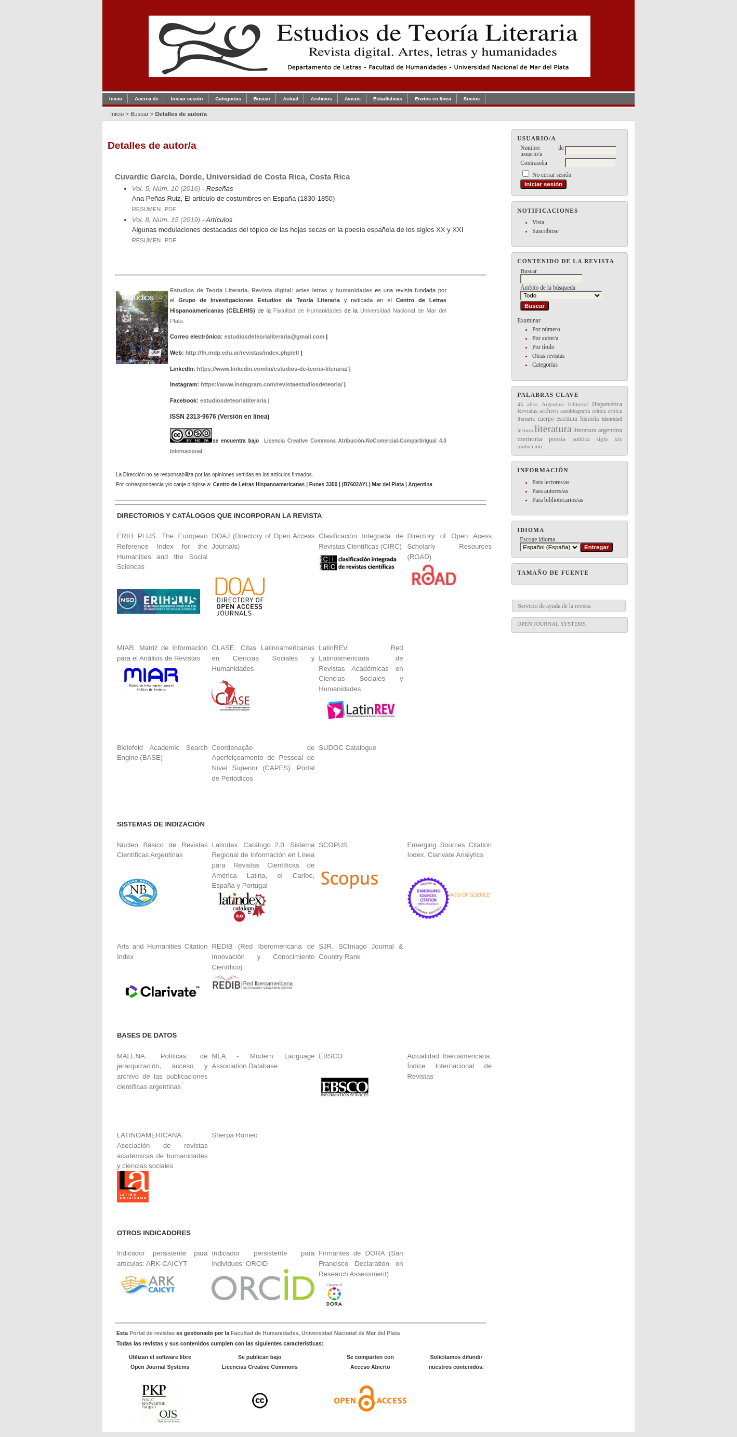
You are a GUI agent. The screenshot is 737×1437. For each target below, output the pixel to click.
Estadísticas (387, 98)
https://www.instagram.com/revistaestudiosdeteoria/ (272, 384)
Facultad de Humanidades (307, 310)
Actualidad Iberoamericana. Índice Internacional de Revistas (449, 1066)
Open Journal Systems (551, 623)
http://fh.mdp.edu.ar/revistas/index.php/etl (242, 352)
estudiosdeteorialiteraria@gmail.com (274, 336)
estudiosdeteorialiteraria (233, 400)
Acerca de (147, 98)
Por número (546, 329)
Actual (290, 98)
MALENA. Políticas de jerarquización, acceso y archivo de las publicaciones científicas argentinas (162, 1071)
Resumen (146, 209)
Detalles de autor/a (180, 114)
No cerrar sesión (551, 175)
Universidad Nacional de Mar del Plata (350, 1333)
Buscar (262, 98)
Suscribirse (545, 231)
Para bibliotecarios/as (557, 500)
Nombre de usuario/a (542, 151)
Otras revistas (548, 356)
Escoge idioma (537, 539)
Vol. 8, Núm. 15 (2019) (166, 220)
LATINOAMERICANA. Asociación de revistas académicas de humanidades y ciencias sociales (162, 1166)
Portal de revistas (152, 1333)
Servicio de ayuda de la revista (554, 606)
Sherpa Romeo (234, 1135)
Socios (472, 98)
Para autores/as (550, 491)
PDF (170, 209)
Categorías (545, 364)
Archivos (321, 98)
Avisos (353, 98)
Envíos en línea (433, 98)
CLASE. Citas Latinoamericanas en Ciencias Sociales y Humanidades (263, 658)
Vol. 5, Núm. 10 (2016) (166, 188)
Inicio (115, 98)
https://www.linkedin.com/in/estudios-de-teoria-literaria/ (272, 369)
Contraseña (533, 163)
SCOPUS (333, 845)
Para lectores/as (550, 482)
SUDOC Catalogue (347, 748)
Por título (543, 347)
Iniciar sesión (187, 98)
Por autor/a (545, 338)
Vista (538, 222)
